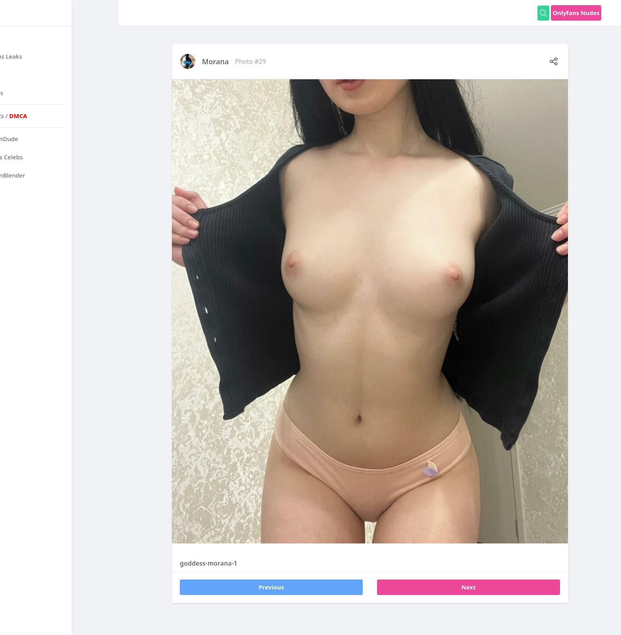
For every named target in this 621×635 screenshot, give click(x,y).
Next (468, 587)
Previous (271, 587)
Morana (215, 61)
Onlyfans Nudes (576, 13)
